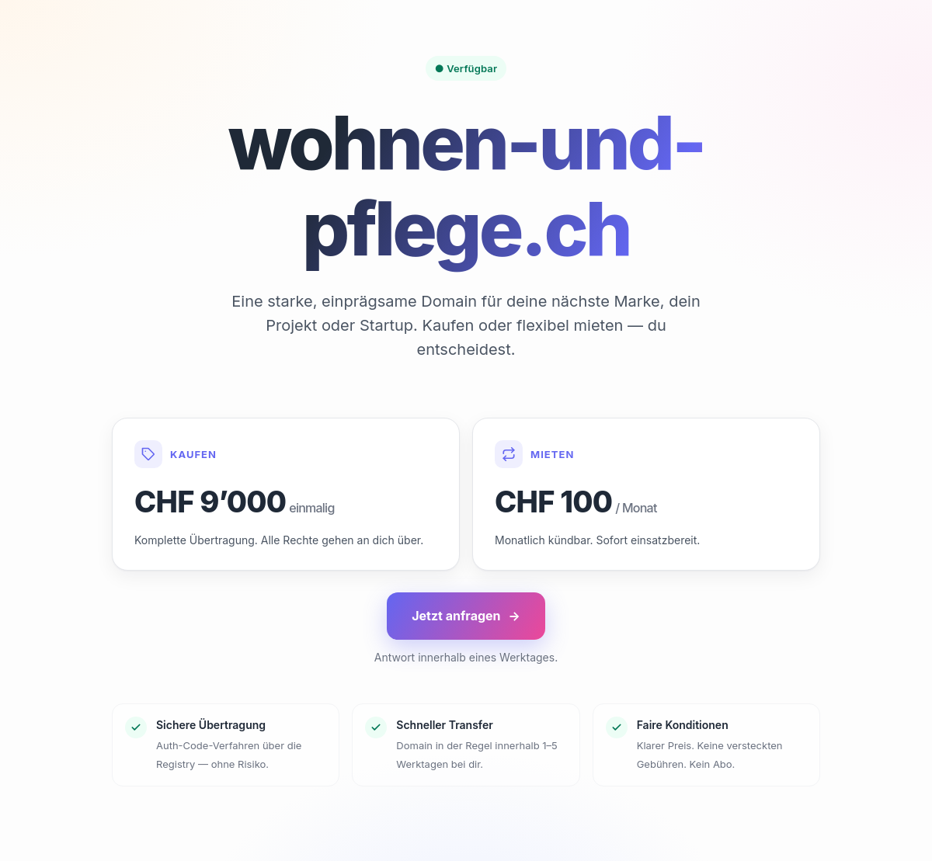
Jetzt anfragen (466, 616)
